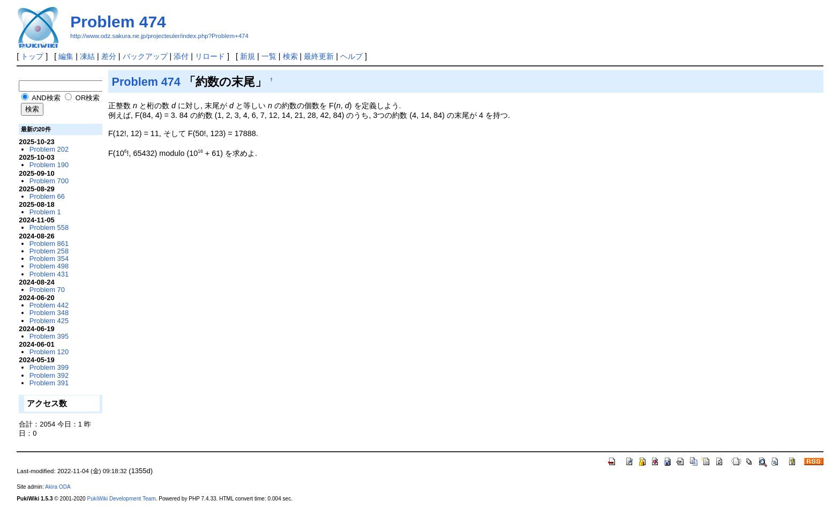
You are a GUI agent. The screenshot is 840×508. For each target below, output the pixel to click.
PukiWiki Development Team (121, 499)
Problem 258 (49, 251)
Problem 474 (118, 22)
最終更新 (319, 56)
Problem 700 (49, 181)
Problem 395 (49, 336)
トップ (32, 56)
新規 (247, 56)
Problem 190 (49, 165)
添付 (181, 56)
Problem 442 (49, 305)
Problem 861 (49, 244)
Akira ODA (58, 487)
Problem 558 (49, 227)
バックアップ (145, 56)
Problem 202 (49, 149)
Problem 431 (49, 274)
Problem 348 (49, 313)
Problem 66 (47, 196)
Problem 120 (49, 352)
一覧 (268, 56)
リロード (210, 56)
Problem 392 (49, 375)
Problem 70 (47, 290)
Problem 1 (45, 212)
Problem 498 (49, 266)
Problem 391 (49, 383)
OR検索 (82, 98)
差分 (108, 56)
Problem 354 (49, 259)
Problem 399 (49, 367)
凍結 (87, 56)
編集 (65, 56)
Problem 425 (49, 321)
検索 (290, 56)
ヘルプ (351, 56)
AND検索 (40, 98)
